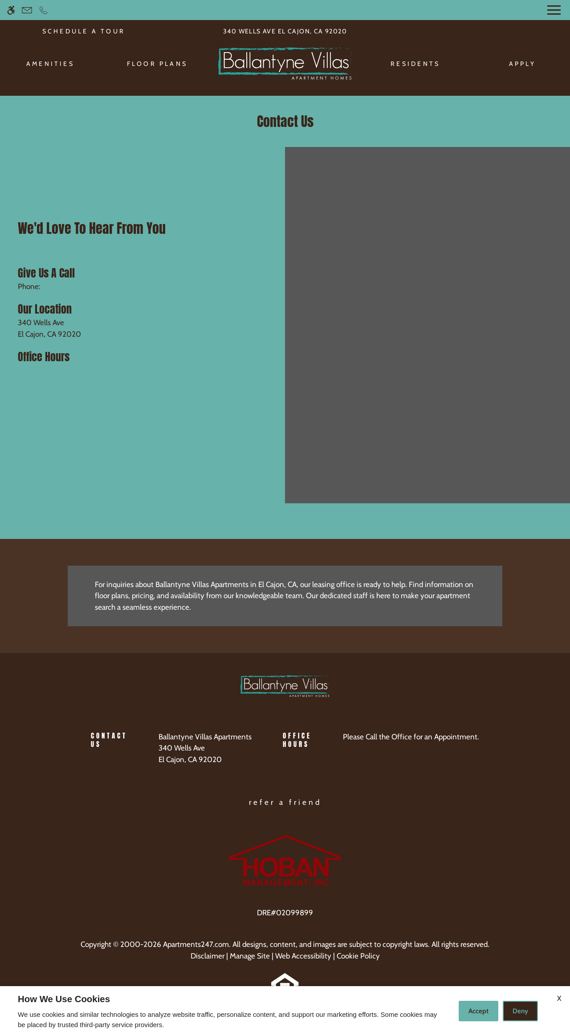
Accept (478, 1011)
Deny (520, 1011)
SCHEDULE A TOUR (84, 31)
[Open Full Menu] (554, 10)
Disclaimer (207, 955)
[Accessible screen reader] (11, 10)
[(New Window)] (205, 753)
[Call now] (43, 10)
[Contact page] (27, 10)
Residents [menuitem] (415, 64)
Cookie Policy (358, 955)
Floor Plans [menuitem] (157, 64)
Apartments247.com (196, 944)
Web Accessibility (303, 955)
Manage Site (250, 955)
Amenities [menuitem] (50, 64)
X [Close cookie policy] (559, 998)
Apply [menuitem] (522, 64)
